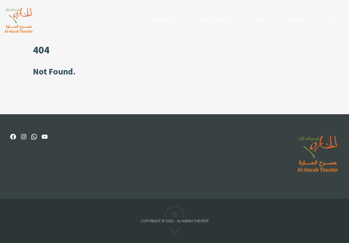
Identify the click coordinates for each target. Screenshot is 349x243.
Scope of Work (214, 20)
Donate (296, 20)
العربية (329, 20)
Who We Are (165, 20)
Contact (259, 20)
